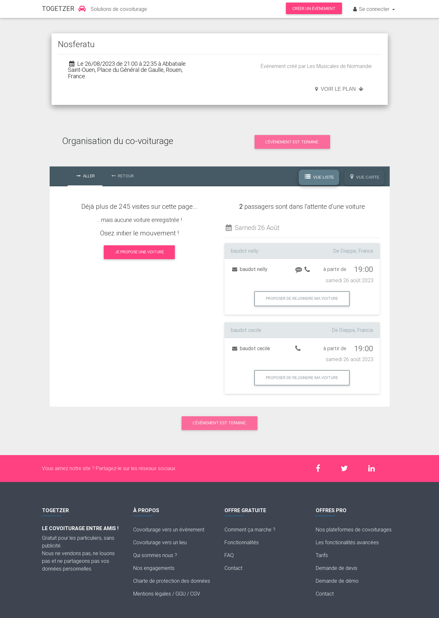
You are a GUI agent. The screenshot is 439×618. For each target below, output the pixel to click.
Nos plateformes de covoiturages (354, 529)
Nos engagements (154, 568)
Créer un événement (314, 8)
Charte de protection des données (171, 581)
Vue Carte (364, 177)
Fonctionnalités (241, 542)
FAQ (229, 555)
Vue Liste (319, 177)
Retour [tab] (122, 176)
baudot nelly (249, 269)
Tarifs (322, 555)
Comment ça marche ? (249, 529)
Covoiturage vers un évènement (168, 529)
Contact (233, 568)
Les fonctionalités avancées (347, 542)
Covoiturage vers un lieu (160, 542)
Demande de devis (336, 568)
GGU (180, 593)
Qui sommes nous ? (155, 555)
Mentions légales (152, 593)
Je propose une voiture (139, 252)
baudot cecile (251, 348)
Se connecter (371, 9)
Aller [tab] (86, 176)
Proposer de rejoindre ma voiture (302, 298)
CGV (195, 593)
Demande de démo (337, 581)
